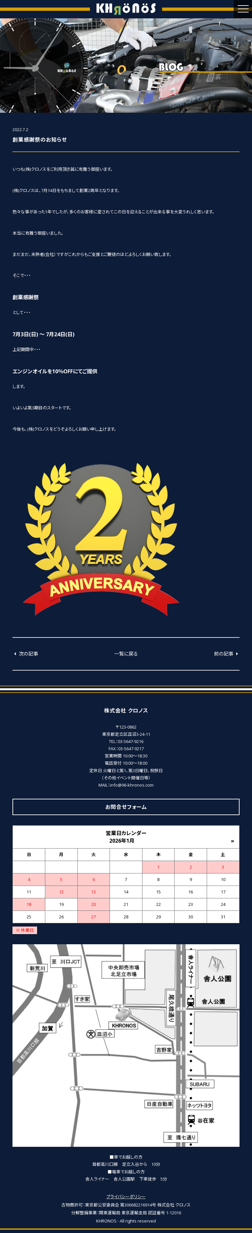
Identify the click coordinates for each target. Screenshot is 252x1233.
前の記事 (227, 653)
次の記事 (25, 653)
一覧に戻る (126, 653)
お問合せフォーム (126, 807)
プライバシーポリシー (126, 1197)
